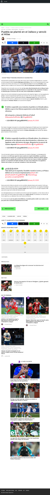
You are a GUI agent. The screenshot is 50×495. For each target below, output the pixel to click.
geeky (29, 239)
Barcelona (15, 316)
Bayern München (42, 316)
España (11, 315)
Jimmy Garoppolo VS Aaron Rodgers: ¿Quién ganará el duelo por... (29, 281)
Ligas (2, 316)
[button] (2, 24)
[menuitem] (1, 1)
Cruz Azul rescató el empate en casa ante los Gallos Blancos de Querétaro (24, 380)
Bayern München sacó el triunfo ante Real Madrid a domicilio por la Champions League (37, 321)
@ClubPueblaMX (10, 175)
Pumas (14, 346)
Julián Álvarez (13, 317)
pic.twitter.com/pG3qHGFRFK (15, 177)
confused (11, 239)
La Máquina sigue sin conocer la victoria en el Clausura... (30, 265)
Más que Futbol (10, 491)
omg (46, 239)
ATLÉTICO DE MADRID (8, 316)
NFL (16, 491)
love (35, 239)
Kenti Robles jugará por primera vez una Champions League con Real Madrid (22, 419)
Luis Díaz (28, 318)
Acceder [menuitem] (5, 1)
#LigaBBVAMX (28, 117)
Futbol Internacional (18, 315)
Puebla (21, 29)
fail (17, 239)
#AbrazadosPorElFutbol (13, 117)
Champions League (5, 315)
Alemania (28, 315)
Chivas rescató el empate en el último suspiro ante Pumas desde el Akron (12, 352)
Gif (24, 491)
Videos (27, 491)
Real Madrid (32, 318)
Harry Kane (36, 317)
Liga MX (19, 216)
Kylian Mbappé (43, 317)
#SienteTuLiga (33, 175)
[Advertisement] (25, 13)
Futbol (3, 491)
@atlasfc (33, 173)
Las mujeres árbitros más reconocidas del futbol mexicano (23, 458)
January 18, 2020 (33, 120)
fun (23, 239)
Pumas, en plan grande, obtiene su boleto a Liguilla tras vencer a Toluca (23, 399)
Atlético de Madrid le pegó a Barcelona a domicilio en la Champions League (10, 320)
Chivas (2, 346)
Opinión (20, 491)
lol (40, 239)
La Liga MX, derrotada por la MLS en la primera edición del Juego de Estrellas (24, 438)
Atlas (3, 29)
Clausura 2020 (11, 216)
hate (4, 239)
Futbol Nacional (12, 29)
